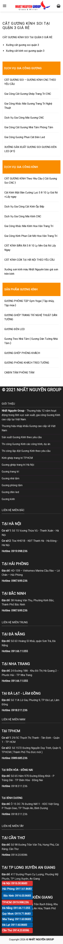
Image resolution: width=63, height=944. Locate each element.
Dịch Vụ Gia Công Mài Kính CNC (22, 216)
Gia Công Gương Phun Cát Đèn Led (24, 137)
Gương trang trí (10, 471)
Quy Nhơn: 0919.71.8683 (16, 913)
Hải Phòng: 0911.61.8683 (17, 888)
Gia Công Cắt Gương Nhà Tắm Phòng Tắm (28, 127)
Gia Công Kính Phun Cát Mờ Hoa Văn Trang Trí (30, 236)
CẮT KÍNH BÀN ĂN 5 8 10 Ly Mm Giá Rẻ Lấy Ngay (30, 248)
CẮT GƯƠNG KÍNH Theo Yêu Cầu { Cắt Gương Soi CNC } (30, 180)
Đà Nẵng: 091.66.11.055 (16, 908)
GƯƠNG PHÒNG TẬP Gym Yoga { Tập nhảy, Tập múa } (29, 303)
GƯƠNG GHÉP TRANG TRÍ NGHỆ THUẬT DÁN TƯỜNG (30, 317)
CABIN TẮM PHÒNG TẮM (19, 372)
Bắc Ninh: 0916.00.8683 (17, 895)
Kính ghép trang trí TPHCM (17, 457)
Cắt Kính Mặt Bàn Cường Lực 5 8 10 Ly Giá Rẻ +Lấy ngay (31, 194)
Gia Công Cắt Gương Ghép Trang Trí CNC (27, 93)
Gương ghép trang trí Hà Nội (18, 464)
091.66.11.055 (19, 651)
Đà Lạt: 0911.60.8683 (14, 924)
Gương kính (8, 499)
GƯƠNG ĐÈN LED (14, 329)
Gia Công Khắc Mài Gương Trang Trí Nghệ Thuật (28, 106)
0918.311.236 (19, 786)
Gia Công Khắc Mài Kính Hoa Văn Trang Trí (28, 226)
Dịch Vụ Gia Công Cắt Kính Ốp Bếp (24, 206)
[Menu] (5, 6)
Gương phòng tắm (12, 485)
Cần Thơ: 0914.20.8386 (15, 930)
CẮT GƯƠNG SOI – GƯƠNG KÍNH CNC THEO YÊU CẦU (30, 82)
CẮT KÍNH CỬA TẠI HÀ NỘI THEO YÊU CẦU (29, 259)
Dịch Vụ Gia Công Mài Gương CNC (24, 117)
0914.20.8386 (19, 854)
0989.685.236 (19, 758)
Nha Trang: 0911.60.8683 (16, 919)
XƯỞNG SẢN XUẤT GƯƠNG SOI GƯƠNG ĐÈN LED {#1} (30, 149)
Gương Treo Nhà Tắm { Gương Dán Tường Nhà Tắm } (31, 341)
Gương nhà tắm (10, 478)
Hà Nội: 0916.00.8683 (14, 883)
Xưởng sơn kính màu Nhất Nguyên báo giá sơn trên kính (31, 271)
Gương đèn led (10, 492)
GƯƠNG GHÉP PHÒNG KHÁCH (22, 353)
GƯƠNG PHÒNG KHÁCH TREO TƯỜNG (26, 362)
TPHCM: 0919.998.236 (15, 902)
